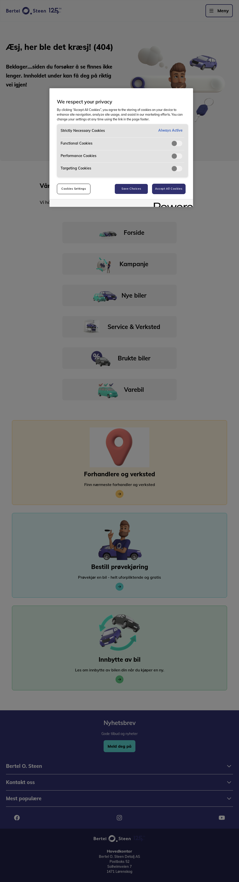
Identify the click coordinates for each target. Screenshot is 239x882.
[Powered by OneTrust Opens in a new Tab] (172, 204)
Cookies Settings (73, 188)
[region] (121, 147)
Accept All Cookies (168, 188)
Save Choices (131, 188)
